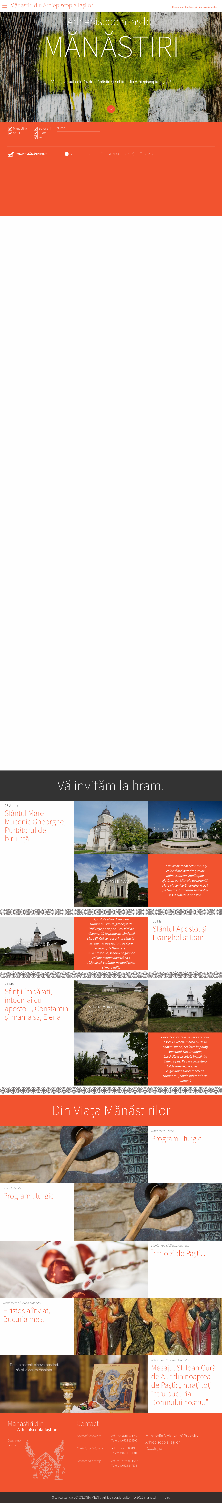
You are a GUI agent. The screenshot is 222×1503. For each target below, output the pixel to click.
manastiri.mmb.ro (157, 1497)
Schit (16, 133)
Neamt (43, 133)
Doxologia (153, 1449)
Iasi (40, 137)
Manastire (20, 128)
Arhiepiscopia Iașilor (206, 7)
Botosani (44, 128)
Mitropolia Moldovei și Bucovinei (172, 1436)
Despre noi (177, 7)
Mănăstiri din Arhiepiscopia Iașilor (51, 5)
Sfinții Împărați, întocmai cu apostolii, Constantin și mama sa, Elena (36, 1005)
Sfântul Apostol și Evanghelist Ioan (180, 933)
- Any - (27, 154)
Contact (189, 7)
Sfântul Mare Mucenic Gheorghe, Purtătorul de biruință (35, 826)
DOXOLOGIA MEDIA (87, 1497)
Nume (61, 128)
